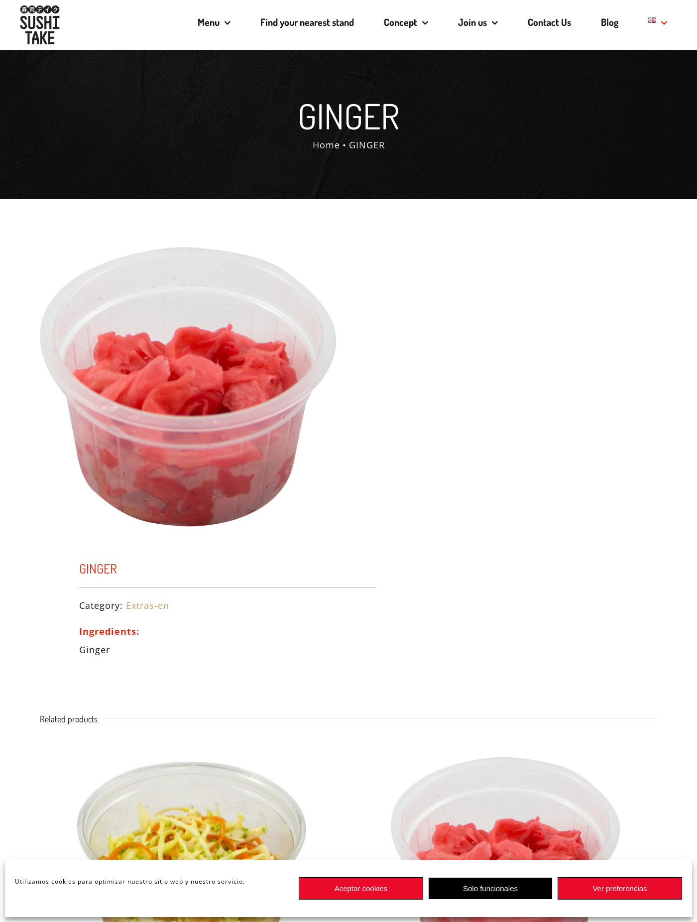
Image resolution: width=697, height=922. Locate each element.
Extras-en (147, 605)
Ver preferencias (619, 888)
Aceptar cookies (361, 888)
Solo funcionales (490, 888)
